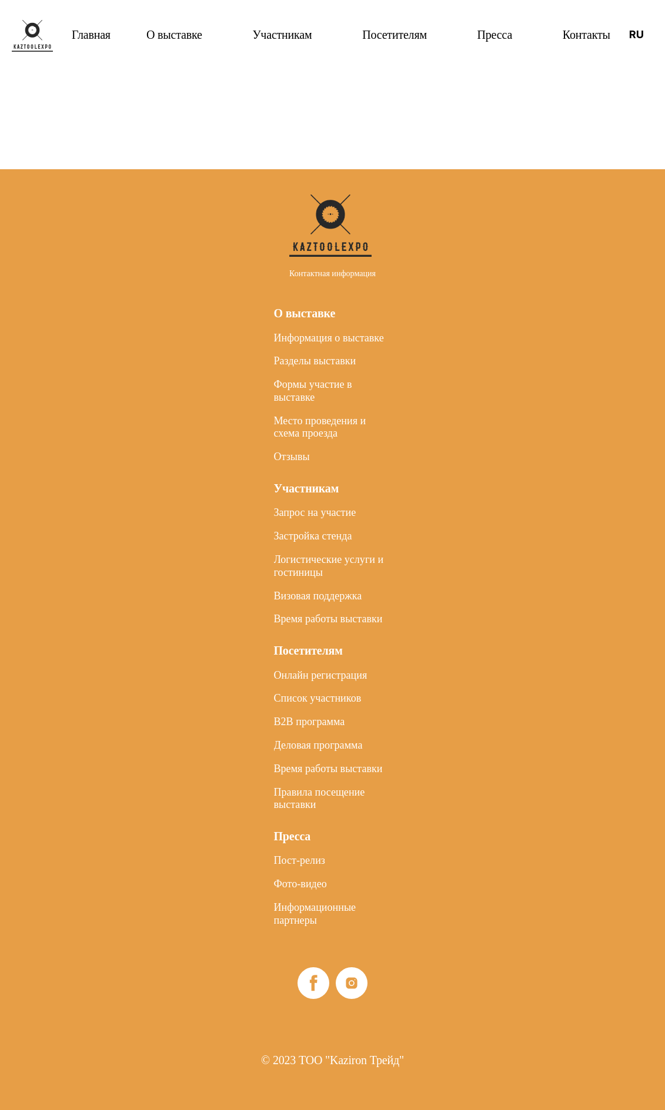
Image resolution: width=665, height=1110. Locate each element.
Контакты (586, 34)
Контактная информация (332, 175)
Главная (91, 34)
